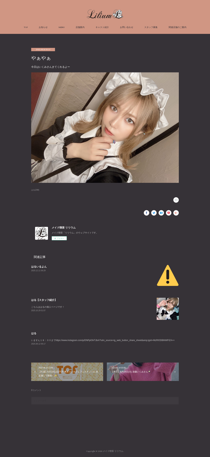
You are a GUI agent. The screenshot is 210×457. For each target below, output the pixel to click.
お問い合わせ (126, 27)
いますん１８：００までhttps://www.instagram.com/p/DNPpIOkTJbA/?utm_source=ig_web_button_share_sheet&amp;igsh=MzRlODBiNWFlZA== (103, 340)
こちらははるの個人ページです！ (47, 307)
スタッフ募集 (151, 27)
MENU (62, 27)
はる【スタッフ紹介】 (44, 299)
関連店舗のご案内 (177, 27)
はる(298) (35, 190)
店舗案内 (80, 27)
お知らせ (43, 27)
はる (33, 333)
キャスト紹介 (102, 27)
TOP (26, 27)
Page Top (105, 436)
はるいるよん (39, 266)
